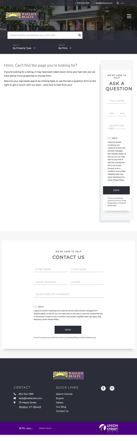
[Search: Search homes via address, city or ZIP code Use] (42, 35)
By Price (63, 48)
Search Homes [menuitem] (68, 397)
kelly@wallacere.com (91, 3)
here (52, 81)
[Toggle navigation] (128, 18)
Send (116, 190)
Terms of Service (86, 338)
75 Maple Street (27, 410)
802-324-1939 (25, 397)
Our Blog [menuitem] (65, 412)
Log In (111, 3)
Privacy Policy (118, 180)
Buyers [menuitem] (63, 402)
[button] (79, 35)
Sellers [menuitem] (63, 407)
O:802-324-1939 (71, 3)
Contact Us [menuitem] (66, 417)
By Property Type (22, 48)
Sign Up (118, 3)
